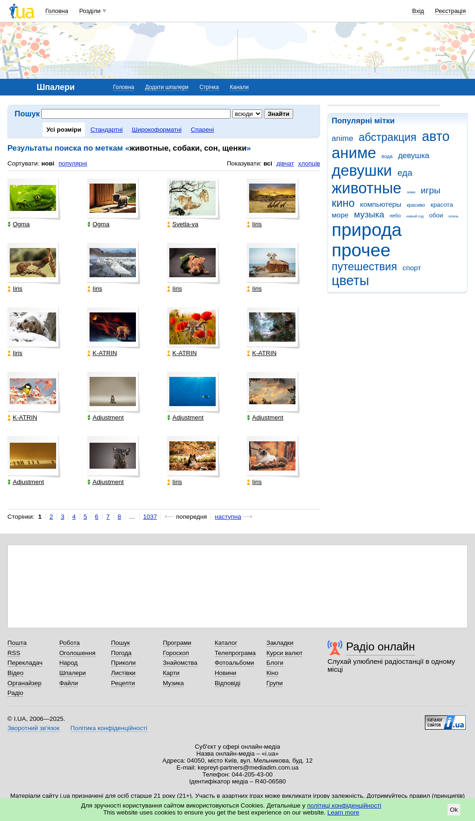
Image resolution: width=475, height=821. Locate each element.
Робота (69, 642)
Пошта (16, 642)
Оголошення (77, 652)
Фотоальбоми (234, 662)
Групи (274, 683)
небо (395, 215)
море (340, 215)
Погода (121, 652)
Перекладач (24, 662)
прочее (361, 250)
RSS (13, 652)
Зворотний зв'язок (33, 728)
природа (367, 230)
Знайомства (180, 662)
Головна (56, 10)
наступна (228, 516)
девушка (414, 155)
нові (47, 163)
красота (441, 204)
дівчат (285, 163)
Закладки (279, 642)
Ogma (18, 224)
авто (436, 136)
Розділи (90, 10)
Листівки (123, 672)
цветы (350, 280)
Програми (177, 642)
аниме (354, 152)
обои (436, 215)
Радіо (15, 692)
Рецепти (123, 683)
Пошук (120, 642)
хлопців (309, 163)
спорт (412, 268)
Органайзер (24, 683)
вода (387, 156)
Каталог (226, 642)
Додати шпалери (166, 87)
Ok (454, 809)
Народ (68, 662)
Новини (226, 672)
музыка (369, 214)
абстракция (388, 137)
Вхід (418, 10)
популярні (72, 163)
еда (405, 173)
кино (343, 203)
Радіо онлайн (380, 646)
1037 (150, 516)
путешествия (364, 267)
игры (430, 190)
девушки (362, 170)
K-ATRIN (102, 353)
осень (454, 216)
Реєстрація (450, 10)
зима (411, 192)
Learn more (343, 812)
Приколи (123, 662)
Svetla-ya (182, 224)
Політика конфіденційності (109, 728)
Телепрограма (235, 652)
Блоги (274, 662)
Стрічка (209, 87)
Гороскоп (176, 652)
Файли (68, 683)
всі (267, 163)
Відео (15, 672)
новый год (415, 216)
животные (366, 188)
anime (342, 138)
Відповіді (228, 683)
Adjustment (105, 417)
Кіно (272, 672)
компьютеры (380, 204)
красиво (416, 205)
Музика (173, 683)
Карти (171, 672)
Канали (239, 87)
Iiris (254, 224)
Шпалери (72, 672)
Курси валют (284, 652)
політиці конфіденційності (344, 805)
